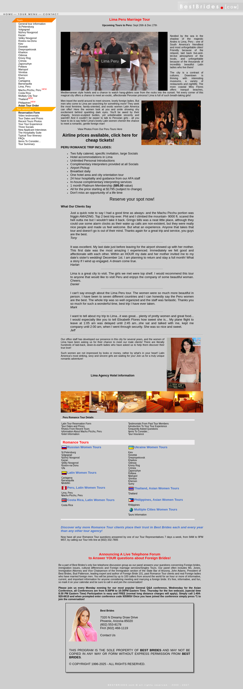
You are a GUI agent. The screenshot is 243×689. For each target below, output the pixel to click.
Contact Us (107, 635)
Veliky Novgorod (27, 38)
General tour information (32, 23)
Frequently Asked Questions (143, 429)
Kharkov (23, 52)
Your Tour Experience (30, 124)
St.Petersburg (26, 26)
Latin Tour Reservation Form (76, 423)
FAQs (21, 138)
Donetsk (23, 46)
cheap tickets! (100, 140)
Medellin (65, 483)
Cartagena (24, 80)
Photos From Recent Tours (75, 429)
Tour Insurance (136, 434)
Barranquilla (25, 83)
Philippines (26, 102)
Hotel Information (70, 434)
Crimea (22, 60)
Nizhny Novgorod (28, 32)
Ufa (63, 468)
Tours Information (137, 514)
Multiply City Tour (27, 95)
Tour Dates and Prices (30, 118)
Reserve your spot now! (132, 199)
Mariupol (23, 69)
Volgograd (24, 29)
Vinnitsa (22, 72)
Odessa (22, 55)
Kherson (23, 75)
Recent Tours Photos (30, 121)
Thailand (25, 99)
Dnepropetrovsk (27, 49)
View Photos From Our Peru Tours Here (100, 129)
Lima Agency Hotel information (113, 375)
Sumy (21, 78)
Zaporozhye (25, 63)
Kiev (20, 43)
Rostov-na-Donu (27, 40)
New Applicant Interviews (32, 129)
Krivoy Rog (24, 58)
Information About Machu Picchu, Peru (81, 431)
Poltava (22, 66)
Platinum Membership (97, 185)
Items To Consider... (29, 141)
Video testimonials (28, 115)
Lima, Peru (24, 86)
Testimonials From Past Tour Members (148, 423)
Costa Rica (24, 93)
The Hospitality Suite (30, 132)
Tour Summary (26, 144)
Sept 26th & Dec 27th (145, 25)
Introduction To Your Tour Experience (147, 426)
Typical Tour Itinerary (30, 135)
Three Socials (26, 126)
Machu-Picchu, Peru (32, 90)
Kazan (21, 35)
